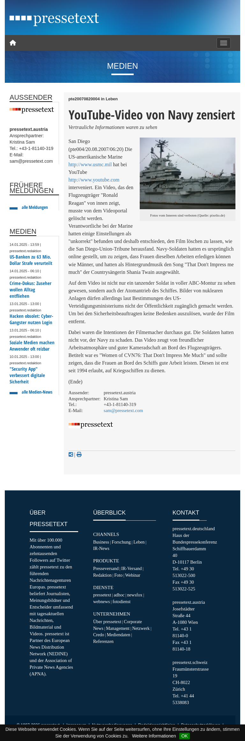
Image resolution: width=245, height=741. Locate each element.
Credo (98, 634)
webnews (101, 601)
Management (118, 628)
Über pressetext (107, 621)
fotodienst (121, 601)
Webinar (132, 575)
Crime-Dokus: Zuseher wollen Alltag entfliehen (30, 289)
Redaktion (102, 575)
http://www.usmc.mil (90, 164)
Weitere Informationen (154, 735)
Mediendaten (118, 634)
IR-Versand (131, 568)
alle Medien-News (37, 392)
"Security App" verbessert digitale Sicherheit (27, 375)
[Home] (13, 43)
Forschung (121, 542)
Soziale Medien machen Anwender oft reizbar (32, 345)
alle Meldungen (35, 207)
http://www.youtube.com (94, 179)
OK (184, 735)
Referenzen (103, 641)
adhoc (119, 594)
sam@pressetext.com (123, 410)
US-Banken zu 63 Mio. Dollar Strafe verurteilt (31, 260)
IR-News (101, 548)
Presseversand (106, 568)
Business (101, 542)
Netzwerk (141, 628)
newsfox (135, 594)
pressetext (102, 594)
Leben (139, 542)
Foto (118, 575)
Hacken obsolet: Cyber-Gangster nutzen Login (31, 319)
